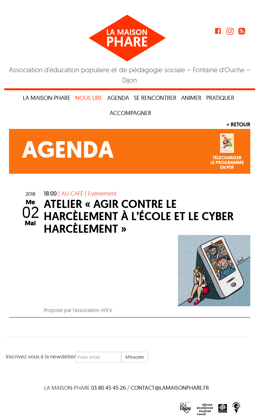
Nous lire (88, 98)
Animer (191, 98)
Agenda (118, 98)
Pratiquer (220, 98)
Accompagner (130, 113)
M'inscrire (134, 357)
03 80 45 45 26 (108, 387)
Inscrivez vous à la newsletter (41, 356)
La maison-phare (46, 98)
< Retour (238, 124)
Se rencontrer (155, 98)
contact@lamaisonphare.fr (170, 387)
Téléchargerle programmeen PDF (227, 162)
